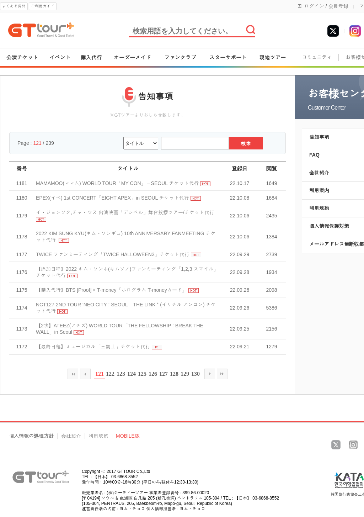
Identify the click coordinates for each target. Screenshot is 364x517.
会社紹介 (71, 436)
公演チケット (22, 57)
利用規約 (98, 436)
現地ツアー (272, 57)
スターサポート (228, 57)
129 (185, 374)
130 (195, 374)
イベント (60, 57)
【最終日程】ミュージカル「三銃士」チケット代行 (93, 346)
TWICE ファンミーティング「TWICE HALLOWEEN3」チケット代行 (112, 254)
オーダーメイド (132, 57)
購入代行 (91, 57)
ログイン (314, 6)
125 (142, 374)
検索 (246, 143)
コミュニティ (317, 57)
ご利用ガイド (42, 6)
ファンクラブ (180, 57)
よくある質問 (14, 6)
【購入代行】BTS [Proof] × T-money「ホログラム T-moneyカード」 (111, 290)
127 (163, 374)
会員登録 (338, 6)
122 (110, 374)
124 (131, 374)
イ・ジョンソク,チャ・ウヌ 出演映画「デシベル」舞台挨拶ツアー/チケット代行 (125, 212)
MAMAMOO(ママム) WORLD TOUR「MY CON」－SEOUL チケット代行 (117, 183)
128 (174, 374)
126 (153, 374)
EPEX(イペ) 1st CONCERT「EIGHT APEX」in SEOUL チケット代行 (112, 198)
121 (99, 374)
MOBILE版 (128, 436)
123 (121, 374)
